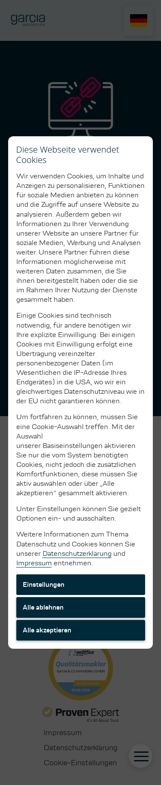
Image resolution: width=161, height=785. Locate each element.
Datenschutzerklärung (77, 553)
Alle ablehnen (43, 607)
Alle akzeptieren (47, 630)
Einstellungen (43, 585)
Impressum (34, 563)
